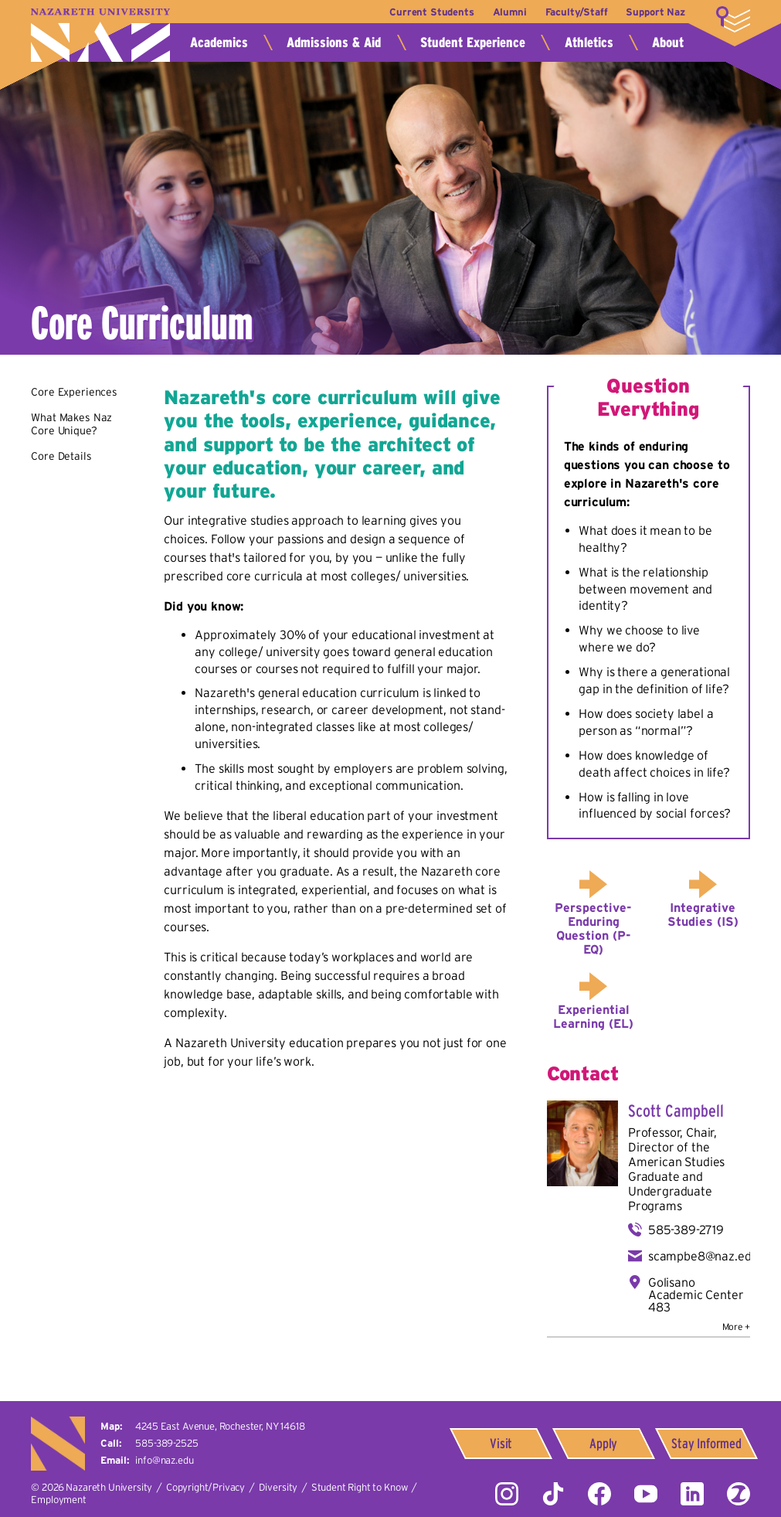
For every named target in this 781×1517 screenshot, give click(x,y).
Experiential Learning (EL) (593, 1016)
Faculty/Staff (576, 12)
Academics (219, 42)
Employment (58, 1499)
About (668, 42)
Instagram (506, 1493)
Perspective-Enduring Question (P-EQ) (593, 928)
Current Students (431, 12)
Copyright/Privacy (205, 1487)
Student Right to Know (359, 1487)
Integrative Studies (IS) (703, 914)
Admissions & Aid (334, 42)
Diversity (278, 1487)
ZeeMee (738, 1493)
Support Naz (655, 12)
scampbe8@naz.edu (703, 1256)
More (733, 19)
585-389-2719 (686, 1229)
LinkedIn (692, 1493)
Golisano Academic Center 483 (696, 1294)
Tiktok (553, 1493)
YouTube (645, 1493)
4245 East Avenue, (219, 1426)
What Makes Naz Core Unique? (71, 424)
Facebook (599, 1493)
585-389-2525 (166, 1443)
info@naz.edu (164, 1460)
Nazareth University (100, 35)
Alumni (510, 12)
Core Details (61, 456)
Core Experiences (74, 392)
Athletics (589, 42)
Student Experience (472, 42)
